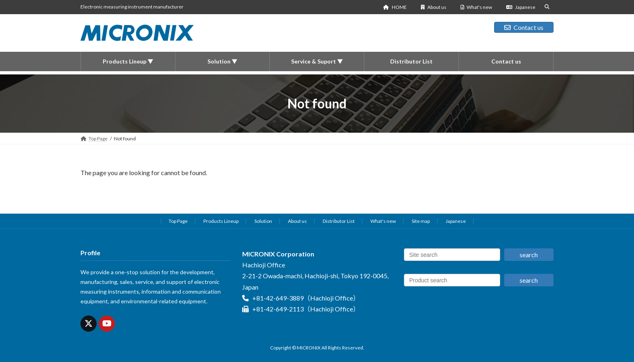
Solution (263, 221)
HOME (395, 7)
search (529, 254)
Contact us (523, 27)
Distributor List (339, 221)
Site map (421, 221)
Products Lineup (221, 221)
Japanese (520, 7)
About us (433, 7)
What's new (476, 7)
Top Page (178, 221)
